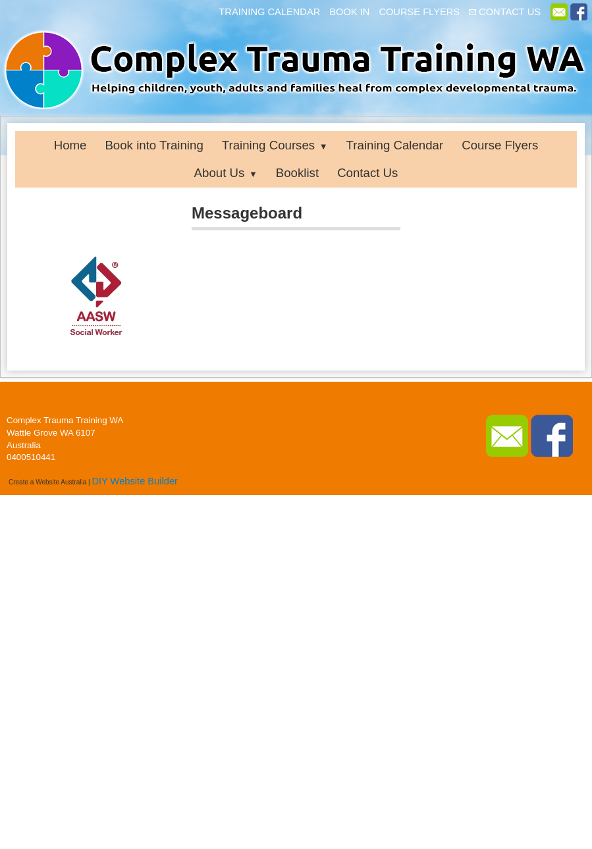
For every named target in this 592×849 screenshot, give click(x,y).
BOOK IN (349, 12)
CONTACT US (510, 12)
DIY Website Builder (135, 481)
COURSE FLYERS (419, 12)
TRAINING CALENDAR (269, 12)
